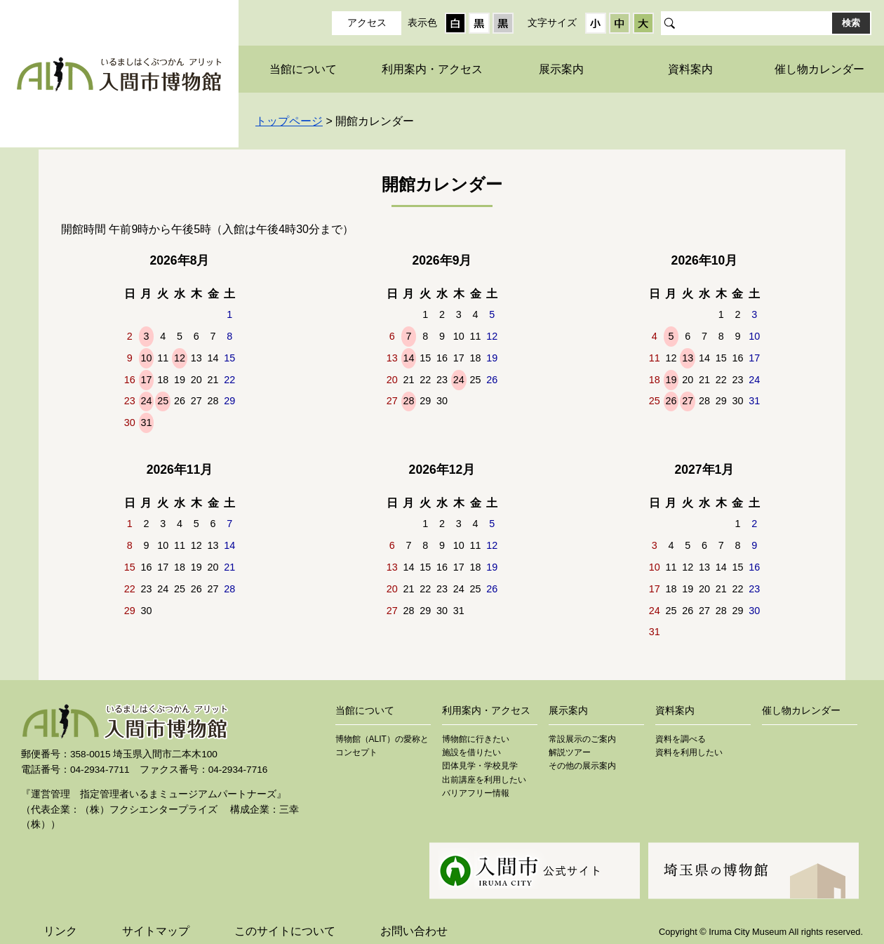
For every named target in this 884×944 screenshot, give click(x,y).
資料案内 (690, 69)
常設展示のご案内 (582, 739)
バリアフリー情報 (475, 793)
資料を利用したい (689, 752)
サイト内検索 (668, 23)
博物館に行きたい (475, 739)
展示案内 (561, 69)
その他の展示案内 (582, 766)
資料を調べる (680, 739)
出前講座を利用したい (484, 780)
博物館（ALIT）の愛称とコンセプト (382, 745)
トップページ (289, 121)
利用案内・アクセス (432, 69)
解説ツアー (570, 752)
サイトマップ (155, 931)
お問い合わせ (414, 931)
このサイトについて (284, 931)
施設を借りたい (471, 752)
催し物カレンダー (819, 69)
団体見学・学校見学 (480, 766)
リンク (60, 931)
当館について (303, 69)
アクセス (367, 22)
